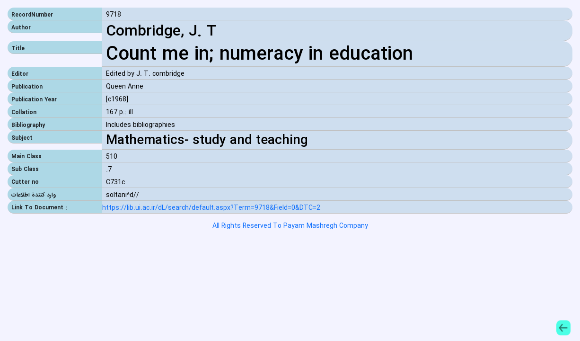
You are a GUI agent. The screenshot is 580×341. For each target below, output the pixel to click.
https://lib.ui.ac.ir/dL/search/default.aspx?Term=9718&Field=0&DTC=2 (211, 208)
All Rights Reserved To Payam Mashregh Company (290, 226)
